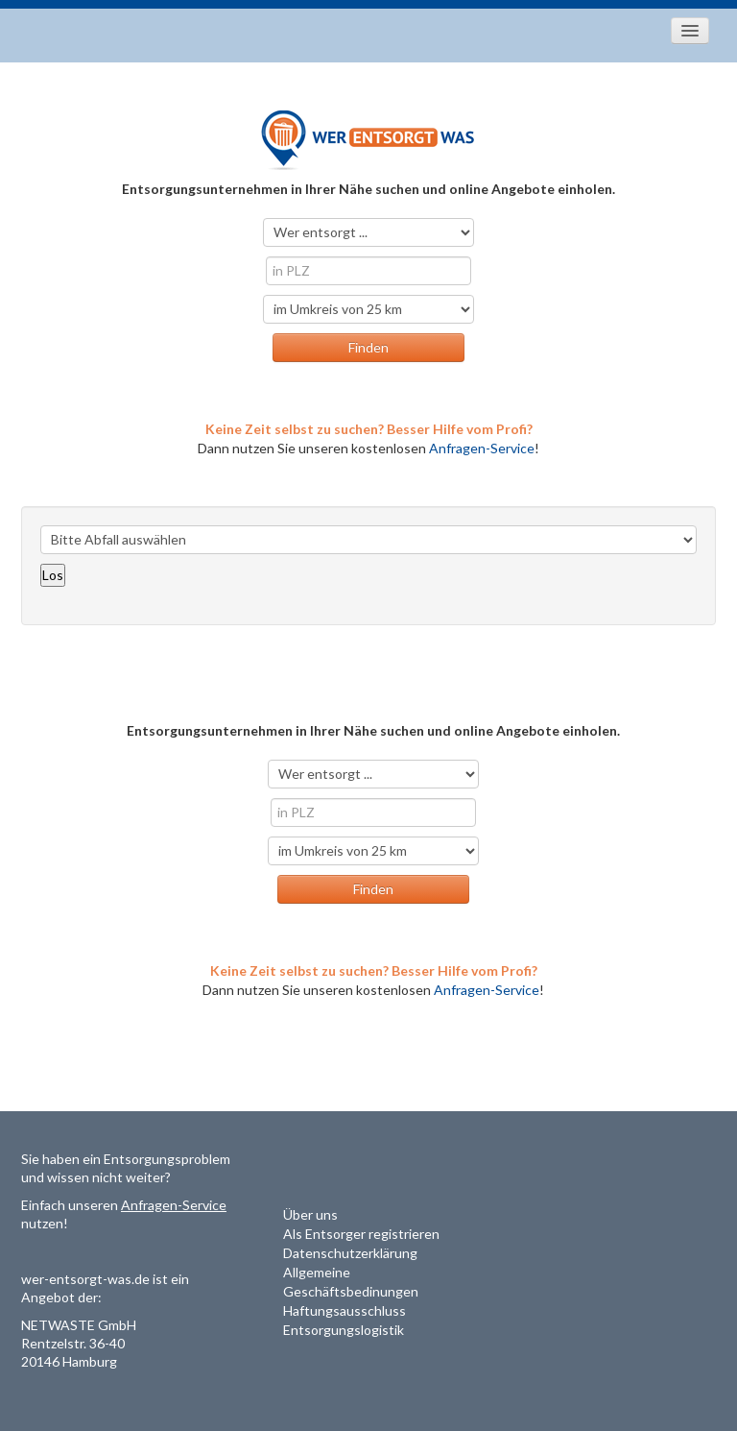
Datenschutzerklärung (350, 1253)
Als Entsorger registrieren (361, 1233)
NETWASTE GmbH (78, 1325)
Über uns (310, 1214)
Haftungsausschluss (344, 1310)
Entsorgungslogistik (343, 1330)
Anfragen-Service (482, 448)
